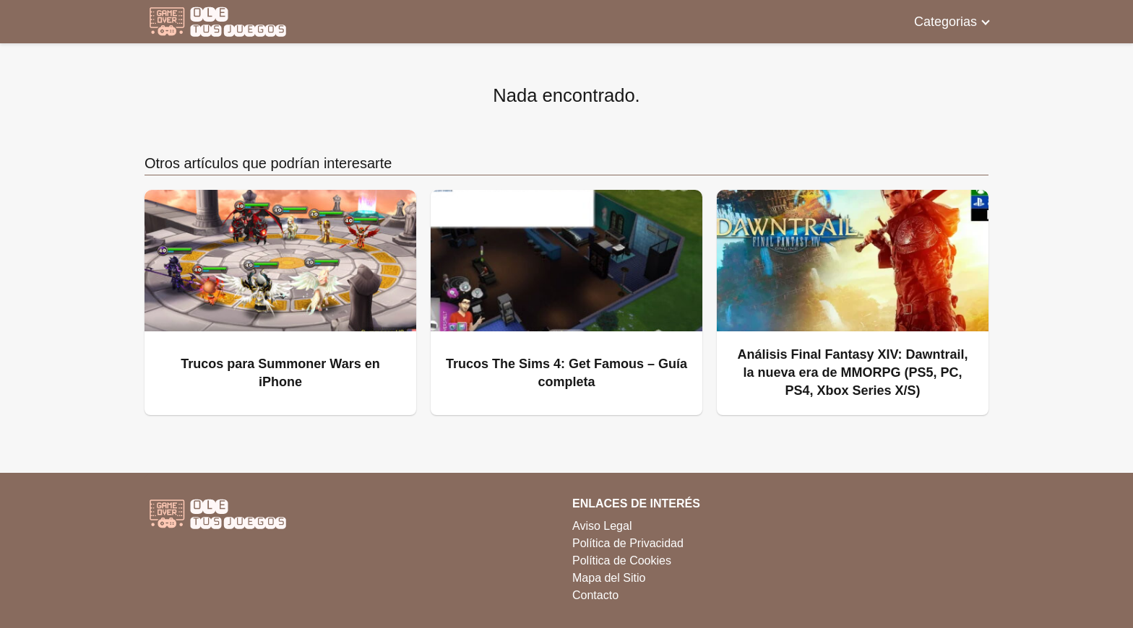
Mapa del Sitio (608, 578)
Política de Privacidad (628, 543)
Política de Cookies (621, 560)
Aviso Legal (602, 526)
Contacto (595, 595)
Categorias (945, 21)
